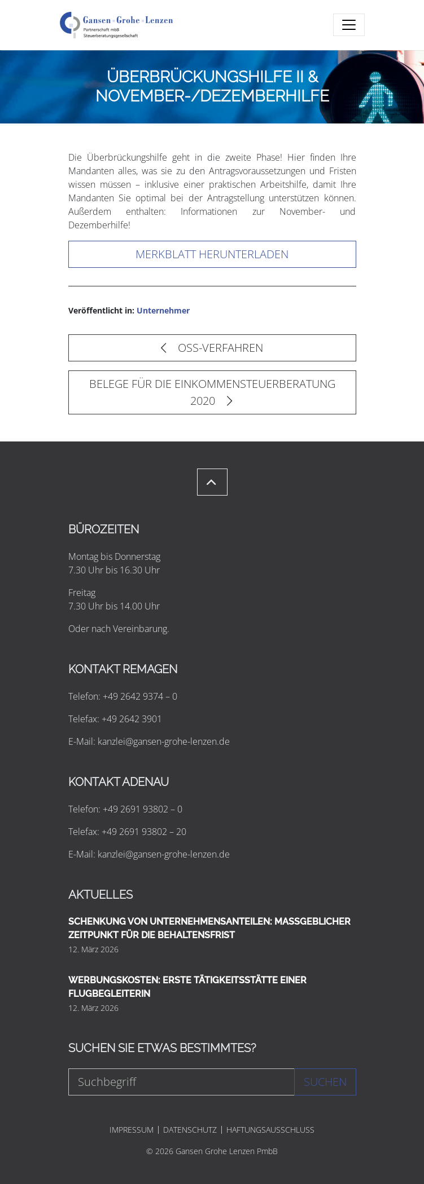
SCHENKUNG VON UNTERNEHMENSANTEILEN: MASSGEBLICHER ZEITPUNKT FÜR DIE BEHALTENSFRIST (209, 928)
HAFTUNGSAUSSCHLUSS (270, 1130)
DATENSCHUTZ (190, 1130)
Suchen (325, 1081)
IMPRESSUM (132, 1130)
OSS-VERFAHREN (212, 347)
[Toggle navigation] (349, 25)
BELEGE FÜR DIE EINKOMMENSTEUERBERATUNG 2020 (212, 392)
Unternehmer (163, 310)
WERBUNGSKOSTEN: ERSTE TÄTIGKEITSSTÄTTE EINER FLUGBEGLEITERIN (187, 987)
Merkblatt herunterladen (212, 254)
